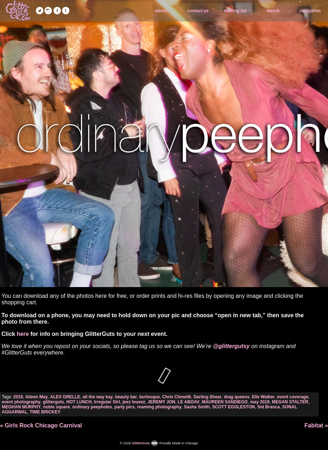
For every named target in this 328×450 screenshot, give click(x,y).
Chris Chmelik (176, 396)
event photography (21, 401)
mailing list (235, 10)
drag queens (236, 396)
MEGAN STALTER (290, 401)
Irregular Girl (107, 401)
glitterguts (53, 401)
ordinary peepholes (92, 406)
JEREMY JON (161, 401)
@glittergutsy (231, 346)
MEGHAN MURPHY (21, 406)
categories (310, 10)
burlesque (149, 396)
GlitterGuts (18, 11)
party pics (124, 406)
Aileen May (36, 396)
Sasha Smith (197, 406)
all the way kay (97, 396)
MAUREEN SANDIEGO (225, 401)
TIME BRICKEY (45, 411)
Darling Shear (208, 396)
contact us (198, 10)
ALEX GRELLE (65, 396)
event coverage (292, 396)
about (161, 10)
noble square (56, 406)
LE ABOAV (189, 401)
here (23, 334)
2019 (18, 396)
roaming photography (159, 406)
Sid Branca (268, 406)
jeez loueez (134, 401)
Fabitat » (316, 425)
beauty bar (126, 396)
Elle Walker (263, 396)
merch (273, 10)
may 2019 (260, 401)
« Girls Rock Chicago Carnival (41, 425)
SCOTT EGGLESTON (233, 406)
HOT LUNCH (79, 401)
